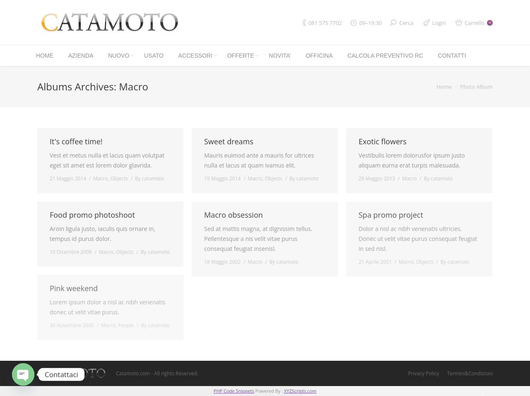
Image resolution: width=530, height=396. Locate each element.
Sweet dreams (228, 141)
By (149, 178)
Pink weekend (74, 288)
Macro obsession (233, 215)
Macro (100, 178)
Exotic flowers (383, 141)
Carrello (479, 23)
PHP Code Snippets (234, 391)
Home (444, 86)
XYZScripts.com (300, 391)
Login (439, 23)
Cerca (406, 23)
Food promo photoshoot (92, 215)
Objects (119, 178)
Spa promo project (391, 215)
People (126, 325)
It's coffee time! (76, 141)
